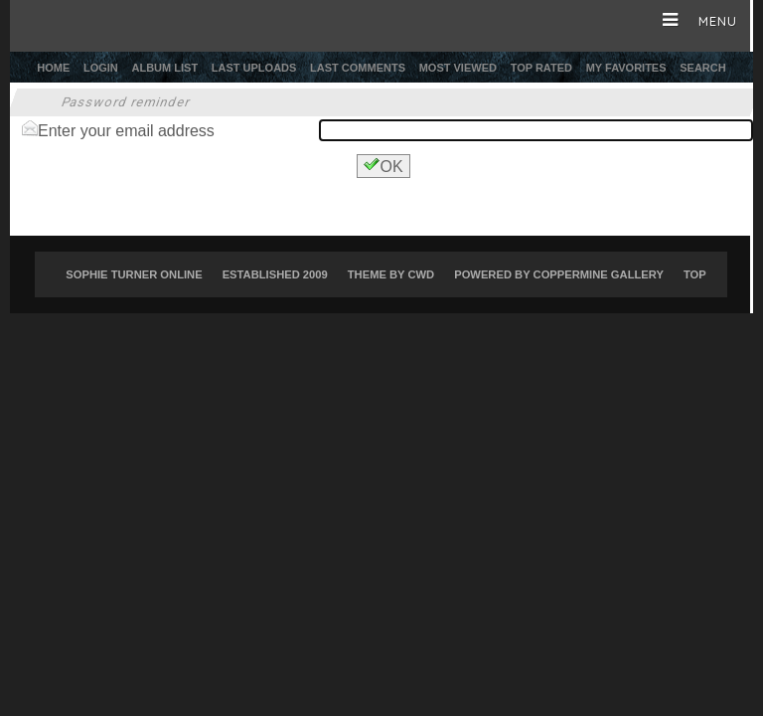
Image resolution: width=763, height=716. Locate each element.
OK (383, 165)
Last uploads (254, 68)
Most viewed (458, 68)
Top (695, 274)
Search (702, 68)
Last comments (357, 68)
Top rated (541, 68)
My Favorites (626, 68)
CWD (420, 274)
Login (100, 68)
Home (53, 68)
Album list (165, 68)
